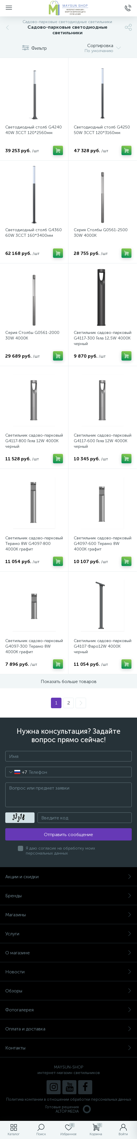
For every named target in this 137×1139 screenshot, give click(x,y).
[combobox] (16, 772)
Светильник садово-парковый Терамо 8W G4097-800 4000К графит (34, 544)
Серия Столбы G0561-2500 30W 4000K (101, 232)
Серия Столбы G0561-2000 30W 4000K (32, 335)
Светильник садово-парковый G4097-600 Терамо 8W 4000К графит (102, 544)
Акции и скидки (68, 876)
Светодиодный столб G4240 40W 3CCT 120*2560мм (33, 130)
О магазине (68, 953)
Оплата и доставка (68, 1029)
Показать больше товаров (69, 681)
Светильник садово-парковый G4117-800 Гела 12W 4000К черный (34, 441)
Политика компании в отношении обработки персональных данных (68, 1099)
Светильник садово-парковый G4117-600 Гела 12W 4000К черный (102, 441)
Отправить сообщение (68, 834)
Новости (68, 972)
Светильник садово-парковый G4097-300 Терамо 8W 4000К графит (34, 646)
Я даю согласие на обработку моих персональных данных (60, 851)
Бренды (68, 895)
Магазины (68, 914)
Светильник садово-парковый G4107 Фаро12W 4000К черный (102, 646)
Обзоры (68, 991)
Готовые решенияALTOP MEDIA (68, 1109)
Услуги (68, 933)
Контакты (68, 1048)
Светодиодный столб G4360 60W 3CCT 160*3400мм (33, 232)
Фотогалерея (68, 1010)
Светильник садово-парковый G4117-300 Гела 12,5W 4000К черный (102, 338)
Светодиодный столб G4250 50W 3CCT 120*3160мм (102, 130)
